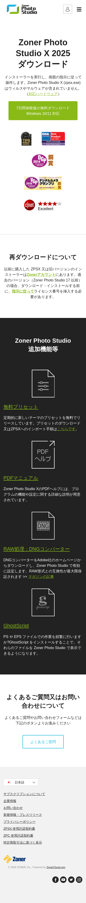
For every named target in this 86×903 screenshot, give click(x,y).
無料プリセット (20, 406)
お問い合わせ (13, 808)
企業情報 (9, 801)
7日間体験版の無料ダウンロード (43, 111)
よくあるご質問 (43, 742)
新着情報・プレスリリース (22, 815)
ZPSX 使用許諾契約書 (19, 828)
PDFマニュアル (20, 478)
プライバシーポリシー (19, 822)
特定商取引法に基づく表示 (22, 842)
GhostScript (16, 625)
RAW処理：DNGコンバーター (36, 549)
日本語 (21, 782)
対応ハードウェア (43, 94)
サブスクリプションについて (24, 794)
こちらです (66, 429)
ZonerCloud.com (56, 867)
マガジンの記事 (41, 576)
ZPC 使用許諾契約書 (18, 835)
